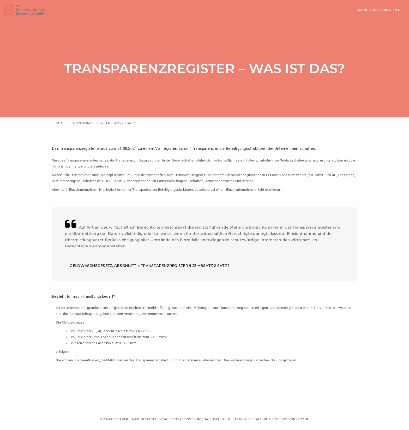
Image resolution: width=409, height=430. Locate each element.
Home (60, 123)
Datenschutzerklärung (224, 419)
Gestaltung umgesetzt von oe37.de (278, 419)
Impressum (192, 419)
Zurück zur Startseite (326, 10)
